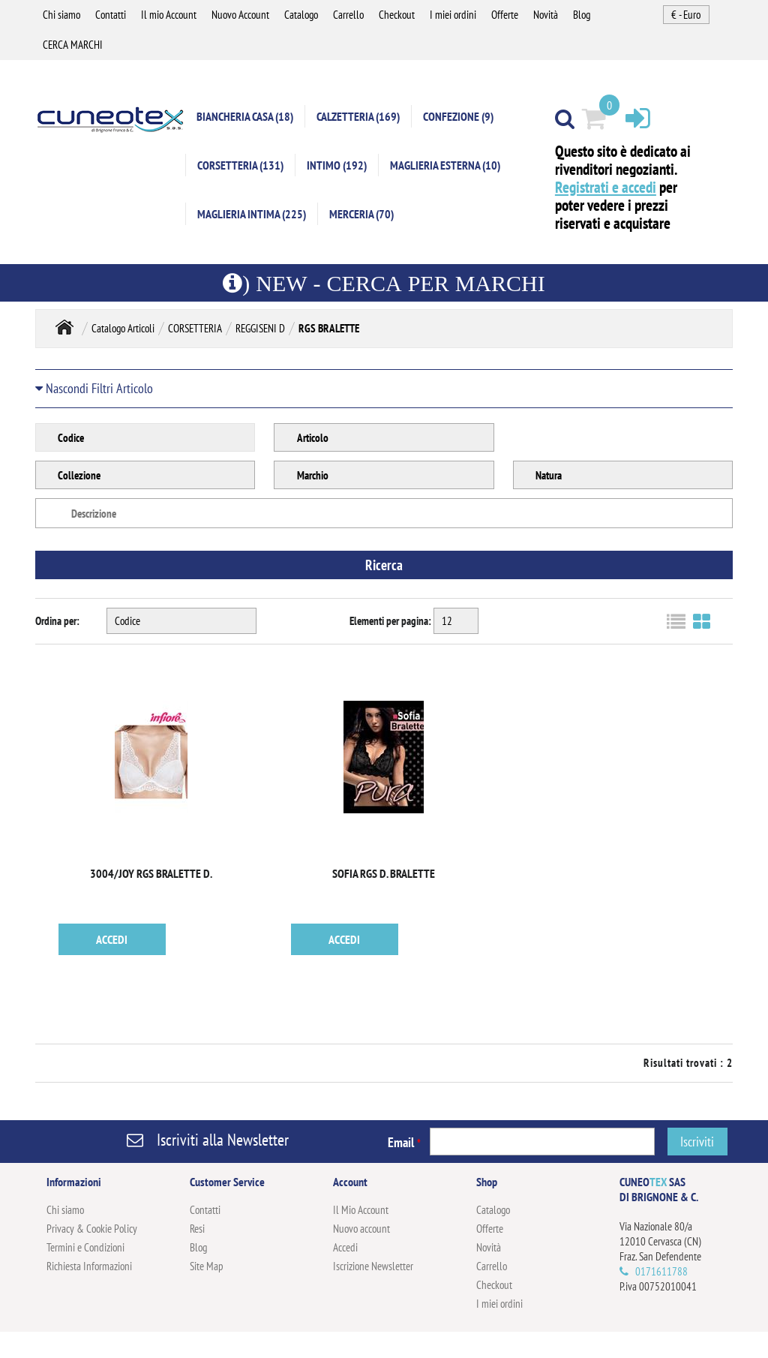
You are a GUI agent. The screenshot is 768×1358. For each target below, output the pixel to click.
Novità (545, 15)
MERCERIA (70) (361, 213)
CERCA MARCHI (73, 45)
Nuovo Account (240, 15)
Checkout (397, 15)
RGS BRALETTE (328, 328)
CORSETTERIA (195, 328)
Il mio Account (168, 15)
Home (64, 327)
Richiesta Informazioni (89, 1266)
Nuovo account (361, 1228)
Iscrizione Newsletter (373, 1266)
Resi (197, 1228)
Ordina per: (57, 621)
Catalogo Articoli (123, 328)
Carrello (348, 15)
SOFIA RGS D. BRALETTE (383, 873)
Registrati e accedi (605, 187)
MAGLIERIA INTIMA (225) (251, 213)
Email (404, 1142)
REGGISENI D (260, 328)
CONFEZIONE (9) (458, 116)
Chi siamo (61, 15)
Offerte (504, 15)
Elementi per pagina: (390, 621)
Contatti (110, 15)
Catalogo (301, 15)
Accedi (345, 1247)
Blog (581, 15)
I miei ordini (453, 15)
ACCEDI (112, 939)
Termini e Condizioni (85, 1247)
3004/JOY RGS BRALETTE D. (151, 873)
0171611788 (661, 1271)
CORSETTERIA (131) (240, 165)
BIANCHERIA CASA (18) (244, 116)
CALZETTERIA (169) (358, 116)
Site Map (207, 1266)
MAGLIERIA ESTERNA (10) (445, 165)
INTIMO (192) (337, 165)
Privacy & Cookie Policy (91, 1228)
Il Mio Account (360, 1210)
